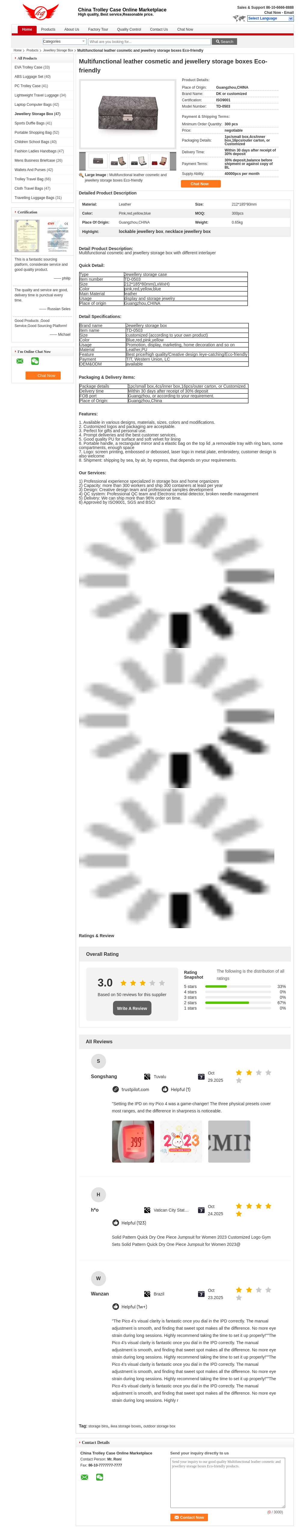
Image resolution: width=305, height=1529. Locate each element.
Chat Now (272, 13)
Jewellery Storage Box (58, 50)
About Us (71, 29)
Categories (52, 41)
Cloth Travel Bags (29, 188)
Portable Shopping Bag (33, 132)
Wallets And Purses (30, 170)
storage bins (98, 1426)
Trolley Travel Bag (29, 179)
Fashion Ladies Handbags (35, 151)
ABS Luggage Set (29, 77)
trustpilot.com (135, 1089)
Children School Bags (32, 142)
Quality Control (129, 29)
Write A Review (132, 1008)
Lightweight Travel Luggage (37, 95)
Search (227, 41)
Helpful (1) (181, 1089)
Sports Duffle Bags (30, 123)
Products (48, 29)
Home (27, 29)
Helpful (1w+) (134, 1307)
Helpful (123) (134, 1223)
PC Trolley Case (28, 86)
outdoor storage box (159, 1426)
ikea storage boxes (126, 1426)
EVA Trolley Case (28, 67)
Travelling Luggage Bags (34, 198)
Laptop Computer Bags (33, 104)
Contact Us (159, 29)
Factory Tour (98, 29)
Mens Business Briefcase (35, 160)
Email (289, 13)
